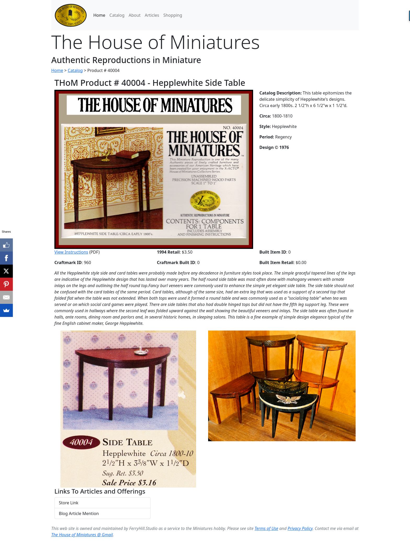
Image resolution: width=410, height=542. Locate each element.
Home (99, 15)
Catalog (117, 15)
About (134, 15)
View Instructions (71, 252)
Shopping (172, 15)
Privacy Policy (300, 528)
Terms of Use (266, 528)
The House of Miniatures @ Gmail (82, 535)
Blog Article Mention (79, 513)
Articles (152, 15)
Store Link (68, 503)
